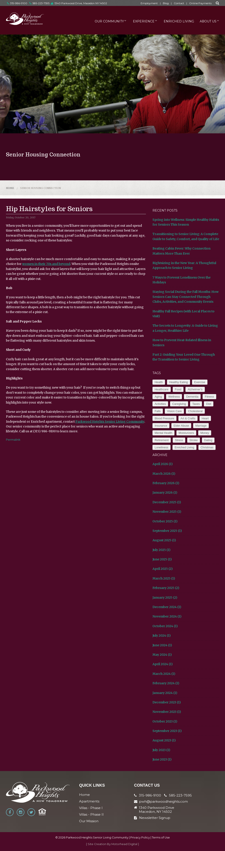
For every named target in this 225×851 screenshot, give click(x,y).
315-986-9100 (17, 3)
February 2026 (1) (165, 483)
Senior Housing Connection (40, 188)
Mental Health (163, 433)
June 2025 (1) (162, 559)
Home (10, 188)
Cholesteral (195, 411)
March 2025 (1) (163, 578)
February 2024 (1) (165, 683)
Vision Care (174, 411)
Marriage (201, 425)
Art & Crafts (188, 418)
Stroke (193, 440)
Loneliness (161, 447)
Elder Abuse (181, 425)
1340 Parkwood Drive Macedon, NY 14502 (156, 810)
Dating (208, 440)
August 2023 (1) (164, 740)
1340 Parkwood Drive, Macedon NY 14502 (80, 3)
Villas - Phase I (91, 808)
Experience (139, 21)
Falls (158, 411)
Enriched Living (176, 21)
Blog (166, 3)
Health (159, 382)
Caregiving (179, 404)
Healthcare (162, 389)
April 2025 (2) (162, 569)
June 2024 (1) (162, 645)
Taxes (196, 404)
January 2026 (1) (164, 492)
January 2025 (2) (164, 597)
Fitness (209, 396)
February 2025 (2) (165, 588)
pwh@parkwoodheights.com (163, 801)
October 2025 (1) (165, 521)
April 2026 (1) (162, 464)
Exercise (199, 382)
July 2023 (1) (161, 750)
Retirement (162, 440)
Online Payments (200, 3)
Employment (149, 3)
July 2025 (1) (161, 550)
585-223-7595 (39, 3)
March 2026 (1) (163, 474)
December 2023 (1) (166, 702)
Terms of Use (161, 837)
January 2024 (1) (164, 693)
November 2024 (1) (166, 616)
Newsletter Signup (152, 818)
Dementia (192, 396)
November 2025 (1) (166, 512)
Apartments (89, 801)
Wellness (174, 396)
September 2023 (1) (167, 731)
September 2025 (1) (167, 531)
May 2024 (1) (162, 655)
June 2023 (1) (162, 759)
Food (178, 389)
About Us (206, 21)
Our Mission (88, 821)
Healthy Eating (178, 382)
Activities (160, 404)
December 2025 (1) (166, 502)
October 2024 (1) (165, 626)
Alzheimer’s (195, 389)
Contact (179, 3)
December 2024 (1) (166, 607)
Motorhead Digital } (125, 844)
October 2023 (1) (164, 721)
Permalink (13, 439)
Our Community (103, 21)
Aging (158, 396)
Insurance (161, 425)
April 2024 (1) (162, 664)
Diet (208, 404)
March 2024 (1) (163, 674)
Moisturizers (186, 433)
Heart (205, 418)
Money (204, 433)
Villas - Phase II (91, 814)
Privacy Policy (140, 837)
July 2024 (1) (161, 635)
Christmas (207, 447)
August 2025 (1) (164, 540)
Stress (179, 440)
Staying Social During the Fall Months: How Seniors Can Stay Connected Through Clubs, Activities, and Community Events (185, 297)
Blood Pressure (164, 418)
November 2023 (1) (166, 712)
